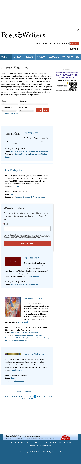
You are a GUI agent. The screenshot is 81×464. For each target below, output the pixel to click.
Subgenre (23, 101)
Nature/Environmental (23, 197)
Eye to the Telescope (34, 354)
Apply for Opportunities (54, 57)
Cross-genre (38, 335)
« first (19, 391)
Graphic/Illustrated (34, 338)
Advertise (35, 442)
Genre (3, 101)
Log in (64, 44)
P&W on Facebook (71, 49)
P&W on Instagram (78, 49)
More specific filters (12, 113)
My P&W (57, 44)
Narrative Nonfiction (19, 340)
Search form (78, 30)
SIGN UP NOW (27, 243)
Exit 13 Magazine (13, 170)
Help (60, 442)
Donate (38, 44)
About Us (67, 442)
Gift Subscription (24, 442)
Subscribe (74, 44)
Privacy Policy (45, 445)
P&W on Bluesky (74, 49)
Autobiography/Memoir (24, 335)
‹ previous (27, 391)
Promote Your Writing (17, 57)
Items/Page (23, 107)
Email (6, 224)
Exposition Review (33, 297)
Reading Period (7, 107)
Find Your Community (30, 57)
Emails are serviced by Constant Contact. (29, 237)
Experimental (35, 154)
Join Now (78, 57)
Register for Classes (41, 57)
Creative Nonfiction (30, 151)
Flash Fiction (21, 338)
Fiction (19, 151)
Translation (43, 151)
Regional (41, 197)
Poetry (13, 151)
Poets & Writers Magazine (68, 57)
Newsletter (47, 44)
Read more (20, 186)
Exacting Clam (31, 132)
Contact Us (34, 445)
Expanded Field (31, 257)
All (32, 399)
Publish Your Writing (5, 57)
